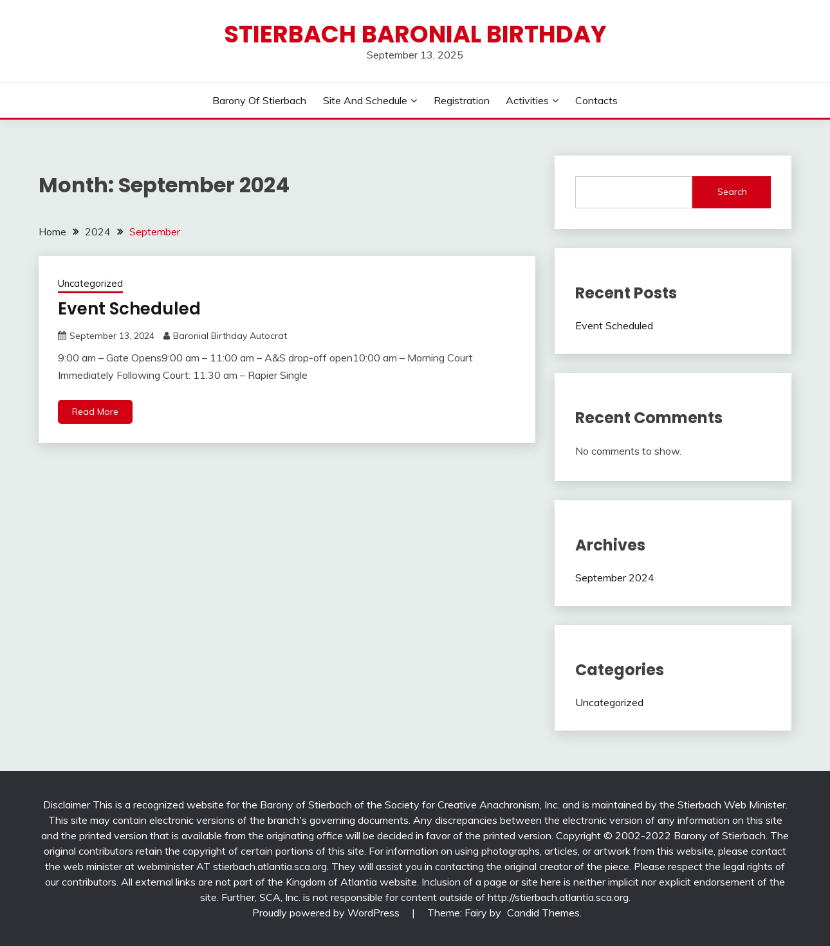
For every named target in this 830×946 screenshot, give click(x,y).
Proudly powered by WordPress (327, 912)
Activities (527, 100)
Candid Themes (543, 912)
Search (732, 191)
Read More (95, 411)
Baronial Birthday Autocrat (230, 335)
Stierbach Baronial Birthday (415, 34)
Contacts (596, 100)
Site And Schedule (365, 100)
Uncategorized (90, 283)
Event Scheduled (129, 308)
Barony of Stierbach (259, 100)
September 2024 (614, 577)
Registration (462, 100)
